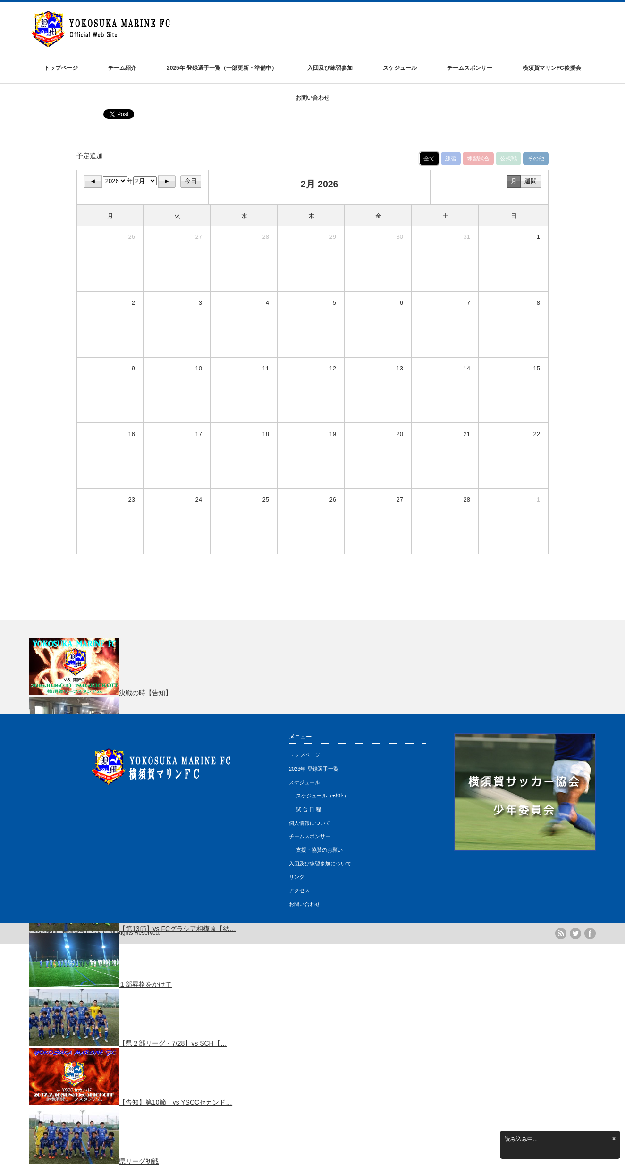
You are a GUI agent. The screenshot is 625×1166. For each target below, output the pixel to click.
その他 (535, 158)
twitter (575, 933)
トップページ (61, 68)
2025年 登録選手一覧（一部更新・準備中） (222, 68)
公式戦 (508, 158)
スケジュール (400, 68)
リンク (296, 877)
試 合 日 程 (308, 809)
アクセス (299, 890)
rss (560, 933)
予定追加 (89, 155)
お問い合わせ (312, 97)
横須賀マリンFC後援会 (552, 68)
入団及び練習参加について (320, 863)
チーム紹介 (122, 68)
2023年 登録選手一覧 (313, 769)
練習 (450, 158)
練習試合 (478, 158)
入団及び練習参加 (330, 68)
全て (429, 158)
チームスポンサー (469, 68)
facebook (590, 933)
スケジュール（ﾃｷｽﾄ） (322, 795)
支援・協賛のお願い (319, 850)
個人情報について (309, 823)
